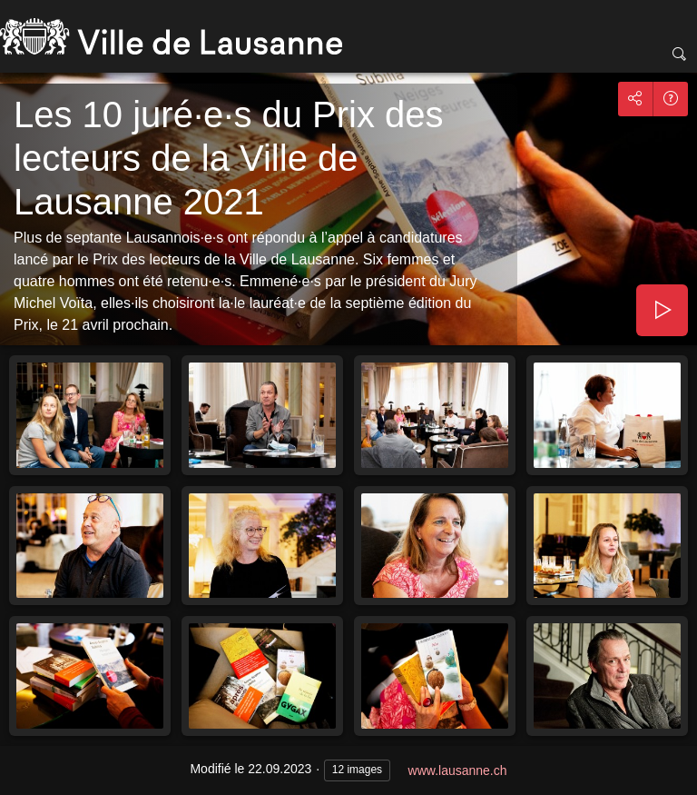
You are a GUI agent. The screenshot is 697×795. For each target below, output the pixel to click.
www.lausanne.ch (457, 770)
